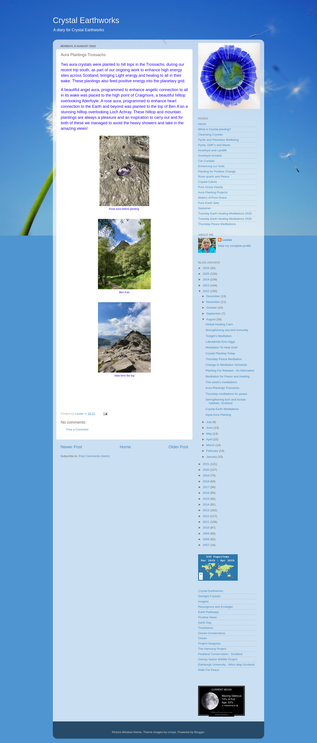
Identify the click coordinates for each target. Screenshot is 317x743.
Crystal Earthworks (86, 20)
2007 (206, 545)
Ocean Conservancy (211, 633)
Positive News (207, 617)
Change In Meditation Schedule (226, 364)
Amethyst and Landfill (212, 150)
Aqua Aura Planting (218, 414)
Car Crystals (206, 161)
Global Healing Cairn (219, 324)
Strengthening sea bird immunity (227, 330)
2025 (206, 273)
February (212, 450)
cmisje (172, 732)
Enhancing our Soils (211, 166)
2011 (206, 521)
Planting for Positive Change (217, 171)
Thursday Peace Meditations (217, 224)
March (210, 445)
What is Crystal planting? (214, 129)
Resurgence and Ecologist (215, 606)
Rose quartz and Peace (213, 176)
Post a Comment (77, 429)
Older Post (178, 447)
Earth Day (204, 622)
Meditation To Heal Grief (222, 347)
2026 (206, 268)
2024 (206, 279)
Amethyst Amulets (210, 155)
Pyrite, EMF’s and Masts (214, 145)
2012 (206, 516)
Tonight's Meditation (219, 336)
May (209, 433)
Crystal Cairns (207, 181)
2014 (206, 504)
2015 (206, 498)
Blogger (199, 732)
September (214, 313)
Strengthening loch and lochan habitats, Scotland (226, 401)
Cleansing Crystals (210, 134)
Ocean (202, 638)
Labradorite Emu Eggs (220, 341)
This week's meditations (221, 382)
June (210, 427)
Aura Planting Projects (213, 192)
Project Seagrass (209, 643)
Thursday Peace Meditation (224, 359)
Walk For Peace (208, 670)
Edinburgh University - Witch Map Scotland (226, 664)
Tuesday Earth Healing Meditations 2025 (225, 213)
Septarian (204, 208)
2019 (206, 475)
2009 (206, 533)
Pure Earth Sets (208, 203)
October (212, 307)
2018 (206, 481)
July (209, 422)
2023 (206, 285)
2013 (206, 510)
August (211, 319)
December (213, 296)
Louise (227, 240)
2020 (206, 469)
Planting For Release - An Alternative (230, 370)
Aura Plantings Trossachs (222, 388)
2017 (206, 487)
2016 (206, 492)
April (209, 439)
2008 (206, 539)
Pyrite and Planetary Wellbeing (218, 139)
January (212, 456)
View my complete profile (234, 245)
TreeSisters (205, 628)
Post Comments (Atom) (94, 456)
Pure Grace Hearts (210, 187)
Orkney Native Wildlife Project (218, 659)
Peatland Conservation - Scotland (220, 654)
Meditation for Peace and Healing (228, 376)
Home (125, 447)
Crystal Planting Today (220, 353)
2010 (206, 527)
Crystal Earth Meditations (222, 409)
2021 (206, 464)
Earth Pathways (208, 612)
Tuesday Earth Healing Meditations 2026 (225, 218)
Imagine (203, 601)
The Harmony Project (212, 648)
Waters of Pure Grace (212, 197)
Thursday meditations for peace (226, 393)
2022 (206, 291)
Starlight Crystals (209, 596)
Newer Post (71, 447)
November (213, 302)
